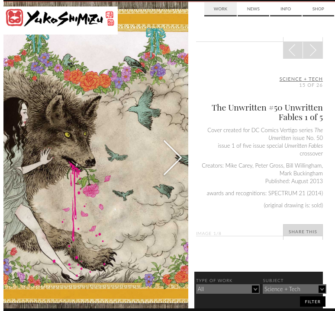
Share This (303, 231)
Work (220, 8)
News (253, 8)
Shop (318, 8)
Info (285, 8)
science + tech (301, 79)
